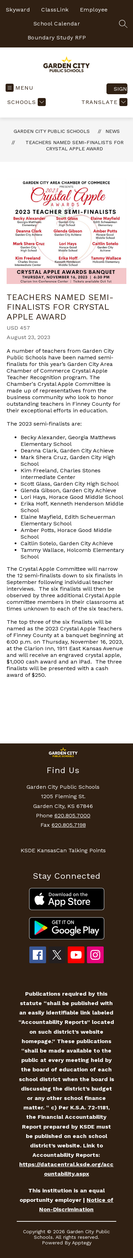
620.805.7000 (72, 815)
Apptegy (81, 1242)
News (112, 131)
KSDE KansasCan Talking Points (63, 850)
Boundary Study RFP (57, 37)
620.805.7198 (69, 825)
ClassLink (55, 9)
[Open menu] (20, 87)
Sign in (120, 88)
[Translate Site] (103, 102)
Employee (94, 9)
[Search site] (123, 24)
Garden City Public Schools (52, 131)
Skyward (18, 9)
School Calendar (57, 23)
